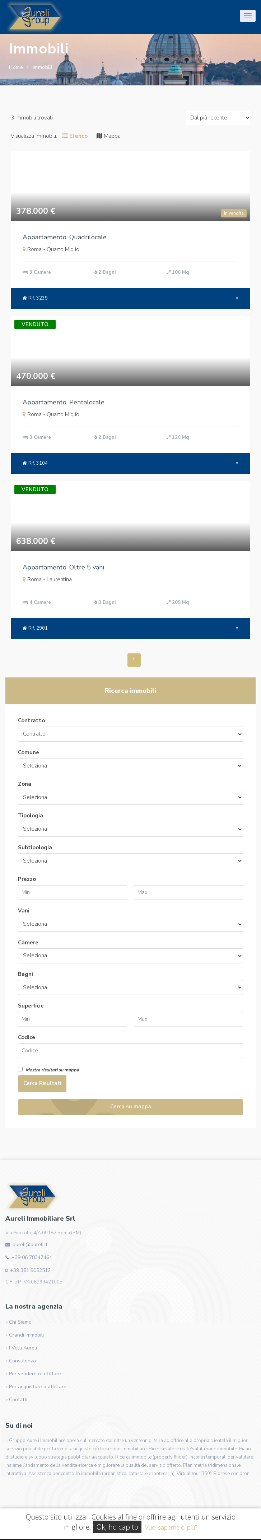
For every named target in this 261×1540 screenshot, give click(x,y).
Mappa (109, 136)
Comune (28, 752)
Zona (24, 784)
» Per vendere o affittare (33, 1373)
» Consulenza (20, 1360)
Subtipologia (35, 847)
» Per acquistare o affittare (35, 1386)
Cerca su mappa (130, 1106)
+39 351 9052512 (30, 1270)
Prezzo (27, 879)
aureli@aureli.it (30, 1244)
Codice (26, 1037)
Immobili (42, 67)
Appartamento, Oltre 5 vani (63, 567)
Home (16, 67)
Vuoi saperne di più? (171, 1527)
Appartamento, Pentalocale (63, 402)
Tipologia (30, 815)
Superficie (31, 1005)
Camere (28, 942)
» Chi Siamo (18, 1322)
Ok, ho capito (117, 1527)
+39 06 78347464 (31, 1257)
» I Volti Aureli (21, 1347)
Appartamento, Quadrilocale (65, 237)
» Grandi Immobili (24, 1335)
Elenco (75, 136)
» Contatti (16, 1399)
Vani (23, 910)
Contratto (31, 720)
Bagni (25, 974)
